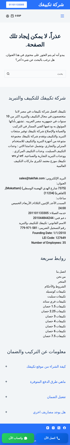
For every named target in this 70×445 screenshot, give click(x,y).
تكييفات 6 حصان (55, 331)
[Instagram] (53, 427)
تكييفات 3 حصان (55, 316)
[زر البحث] (8, 74)
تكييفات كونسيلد (56, 291)
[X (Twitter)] (58, 427)
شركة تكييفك (51, 4)
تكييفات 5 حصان (55, 326)
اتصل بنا (61, 271)
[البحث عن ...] (39, 74)
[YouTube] (47, 427)
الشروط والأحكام (55, 286)
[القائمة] (62, 16)
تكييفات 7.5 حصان (54, 336)
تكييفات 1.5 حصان (54, 306)
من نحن (61, 276)
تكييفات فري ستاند (54, 301)
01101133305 (16, 4)
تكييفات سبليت (56, 296)
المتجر (62, 281)
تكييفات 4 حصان (55, 321)
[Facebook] (64, 427)
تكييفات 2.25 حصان (53, 311)
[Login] (7, 16)
